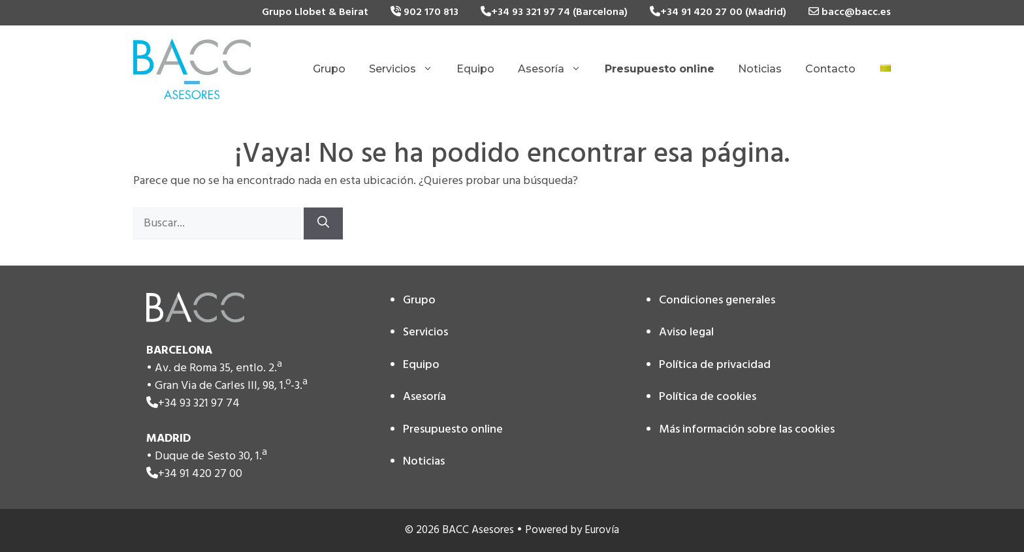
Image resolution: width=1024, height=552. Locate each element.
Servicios (407, 69)
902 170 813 (424, 12)
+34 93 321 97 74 (199, 403)
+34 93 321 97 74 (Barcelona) (554, 12)
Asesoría (555, 69)
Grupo (329, 69)
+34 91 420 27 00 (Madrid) (718, 12)
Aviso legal (686, 332)
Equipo (475, 69)
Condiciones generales (717, 300)
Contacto (830, 69)
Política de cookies (707, 397)
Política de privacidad (715, 365)
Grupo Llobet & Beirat (315, 12)
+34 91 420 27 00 (200, 474)
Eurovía (601, 530)
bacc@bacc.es (849, 12)
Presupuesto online (453, 429)
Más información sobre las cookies (747, 429)
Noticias (760, 69)
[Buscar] (323, 223)
